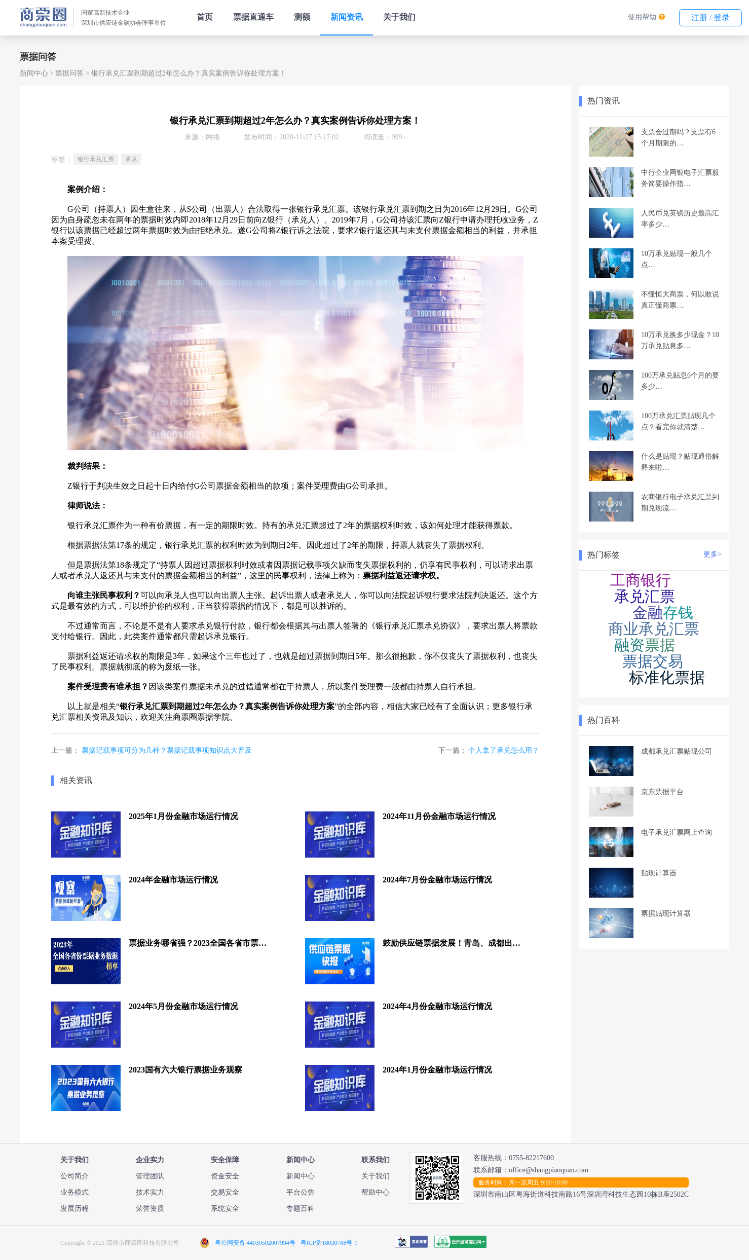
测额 (302, 17)
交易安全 (225, 1192)
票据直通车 (253, 17)
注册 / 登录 (710, 17)
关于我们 (399, 17)
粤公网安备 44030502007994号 (255, 1242)
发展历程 (74, 1208)
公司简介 (74, 1176)
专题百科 (300, 1208)
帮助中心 (375, 1192)
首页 (205, 17)
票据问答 (69, 73)
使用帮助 (642, 17)
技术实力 (150, 1192)
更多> (712, 554)
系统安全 (225, 1208)
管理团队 (150, 1176)
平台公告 (300, 1192)
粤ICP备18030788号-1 (329, 1242)
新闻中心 (34, 73)
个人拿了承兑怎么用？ (503, 750)
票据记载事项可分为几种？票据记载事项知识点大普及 (167, 750)
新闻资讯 (346, 17)
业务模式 (74, 1192)
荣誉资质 (150, 1208)
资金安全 (225, 1176)
